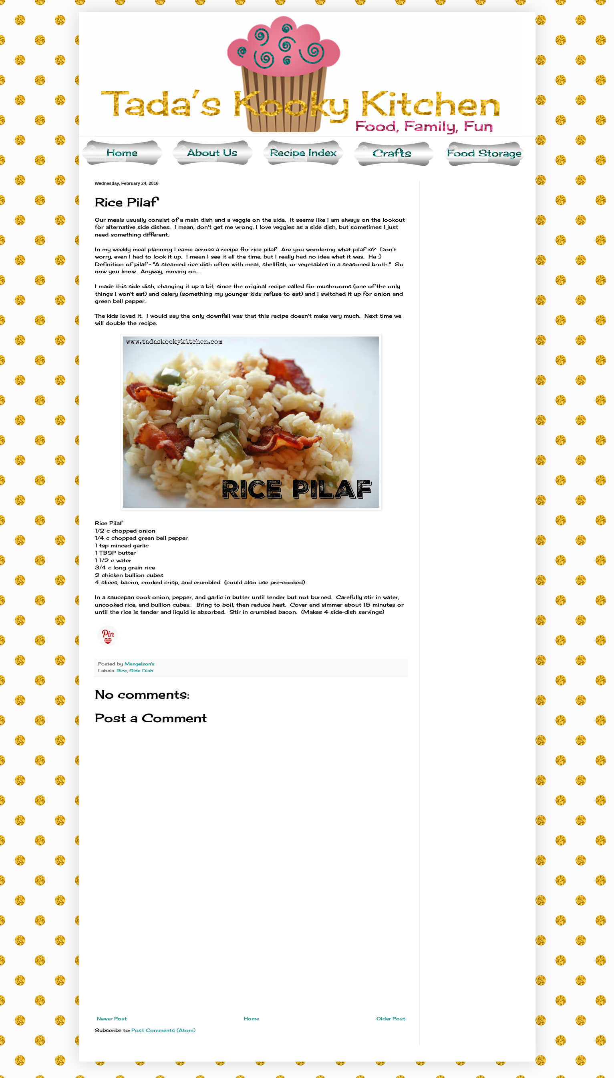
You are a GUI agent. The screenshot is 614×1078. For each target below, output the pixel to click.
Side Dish (141, 670)
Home (251, 1019)
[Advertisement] (251, 956)
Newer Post (112, 1019)
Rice (122, 670)
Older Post (390, 1019)
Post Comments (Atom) (163, 1030)
